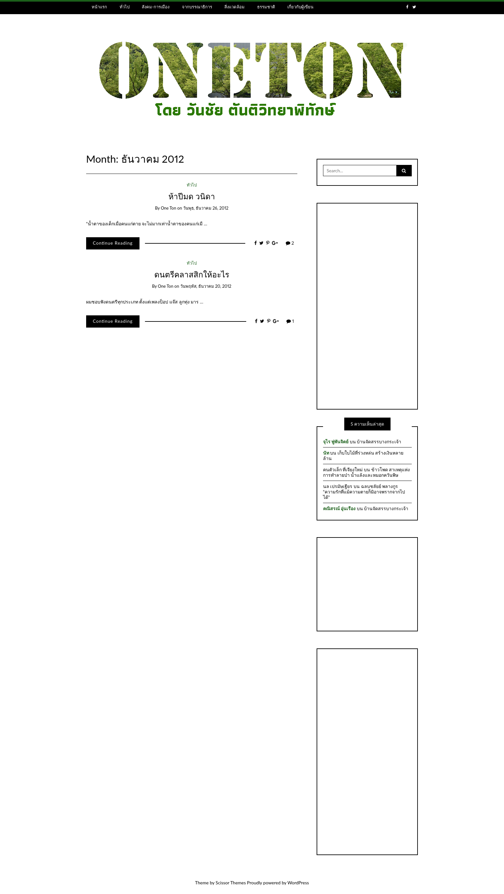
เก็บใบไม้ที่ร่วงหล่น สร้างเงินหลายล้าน (363, 455)
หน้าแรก (99, 6)
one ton (168, 208)
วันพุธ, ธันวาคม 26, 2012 (206, 208)
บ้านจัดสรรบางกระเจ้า (379, 441)
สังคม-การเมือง (155, 6)
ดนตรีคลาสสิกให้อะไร (191, 274)
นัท (326, 453)
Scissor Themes (231, 882)
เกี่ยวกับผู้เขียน (300, 6)
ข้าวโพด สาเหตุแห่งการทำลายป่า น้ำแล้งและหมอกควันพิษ (366, 472)
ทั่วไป (125, 6)
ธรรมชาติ (266, 6)
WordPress (298, 882)
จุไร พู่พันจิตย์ (335, 441)
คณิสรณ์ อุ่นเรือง (339, 508)
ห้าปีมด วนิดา (191, 196)
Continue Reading (113, 243)
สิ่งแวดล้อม (234, 6)
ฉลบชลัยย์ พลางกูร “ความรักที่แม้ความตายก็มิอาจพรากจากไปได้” (364, 491)
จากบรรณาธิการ (197, 6)
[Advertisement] (367, 305)
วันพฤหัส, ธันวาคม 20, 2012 (205, 286)
